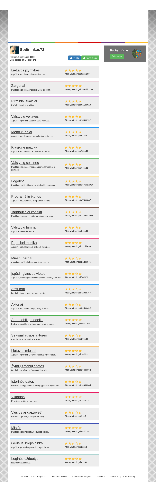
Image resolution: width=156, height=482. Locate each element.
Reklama (100, 476)
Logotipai (18, 181)
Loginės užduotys (24, 459)
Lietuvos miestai (23, 351)
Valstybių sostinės (25, 163)
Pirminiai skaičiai (24, 101)
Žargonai (18, 86)
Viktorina (18, 397)
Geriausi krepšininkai (27, 443)
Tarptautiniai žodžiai (26, 212)
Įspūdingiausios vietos (28, 273)
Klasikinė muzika (24, 147)
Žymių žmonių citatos (27, 366)
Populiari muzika (24, 243)
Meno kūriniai (21, 132)
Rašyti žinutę (90, 58)
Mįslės (16, 428)
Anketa (74, 58)
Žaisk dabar (117, 56)
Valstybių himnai (23, 227)
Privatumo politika (59, 476)
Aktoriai (17, 304)
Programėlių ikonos (26, 196)
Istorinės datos (22, 381)
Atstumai (18, 289)
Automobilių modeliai (27, 320)
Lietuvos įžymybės (25, 70)
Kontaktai (114, 476)
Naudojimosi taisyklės (82, 476)
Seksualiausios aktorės (29, 335)
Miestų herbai (21, 258)
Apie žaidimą (129, 476)
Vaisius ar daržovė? (26, 412)
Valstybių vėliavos (25, 116)
